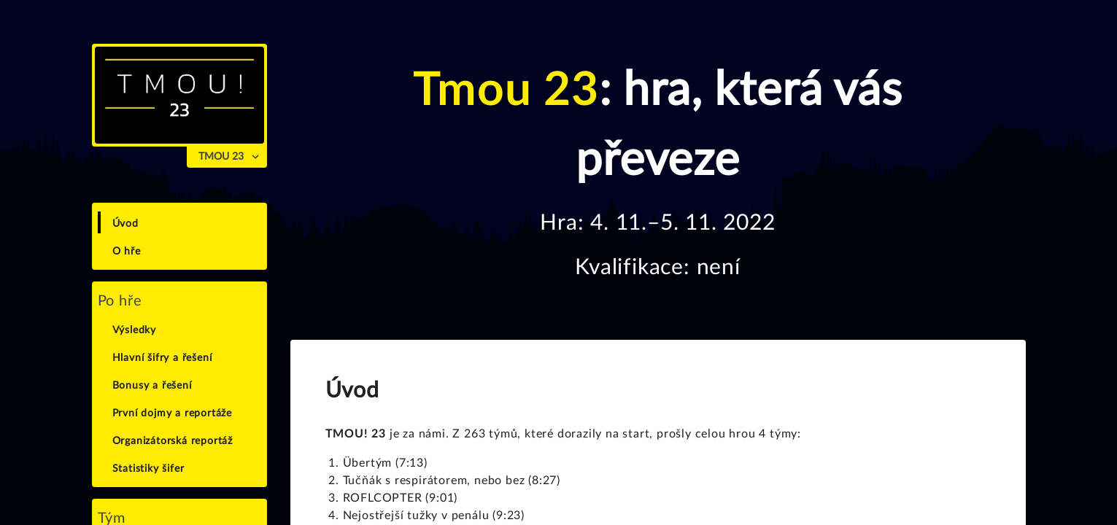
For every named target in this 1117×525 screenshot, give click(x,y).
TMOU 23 (221, 157)
